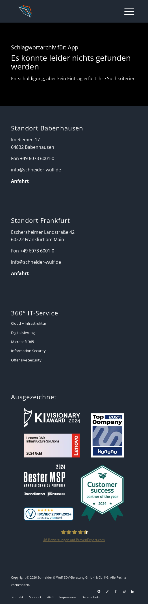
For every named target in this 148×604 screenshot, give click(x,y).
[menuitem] (126, 11)
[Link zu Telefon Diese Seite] (107, 591)
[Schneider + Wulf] (61, 11)
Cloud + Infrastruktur (28, 323)
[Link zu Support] (99, 591)
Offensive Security (26, 360)
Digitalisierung (23, 332)
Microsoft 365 (22, 341)
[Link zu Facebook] (116, 591)
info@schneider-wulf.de (36, 170)
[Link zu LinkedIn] (133, 591)
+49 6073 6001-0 (37, 158)
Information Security (28, 350)
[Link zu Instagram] (124, 591)
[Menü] (126, 11)
